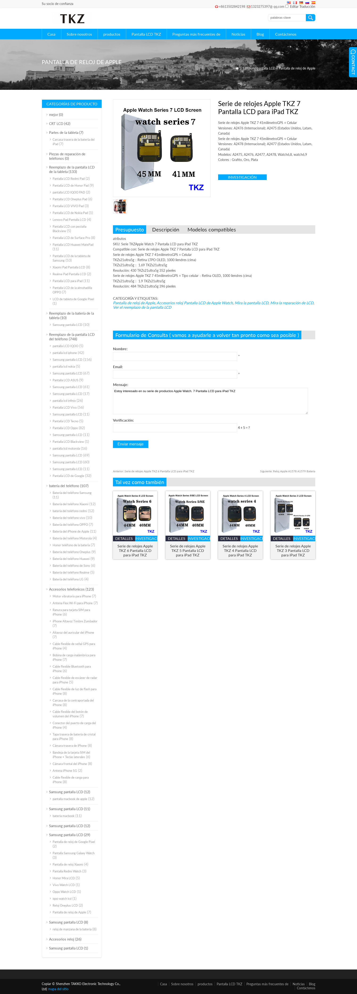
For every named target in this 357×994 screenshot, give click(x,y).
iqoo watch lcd (62, 898)
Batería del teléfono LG (68, 579)
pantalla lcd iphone (65, 353)
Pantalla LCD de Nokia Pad (70, 213)
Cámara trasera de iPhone (70, 746)
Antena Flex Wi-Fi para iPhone (73, 603)
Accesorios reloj (170, 302)
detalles (124, 538)
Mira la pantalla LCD (251, 302)
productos (111, 34)
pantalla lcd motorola (66, 448)
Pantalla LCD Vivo (65, 407)
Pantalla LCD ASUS (65, 380)
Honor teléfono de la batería (71, 545)
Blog (260, 34)
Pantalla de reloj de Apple (297, 68)
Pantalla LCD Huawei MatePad (73, 244)
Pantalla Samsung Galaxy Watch (74, 853)
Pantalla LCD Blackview (68, 442)
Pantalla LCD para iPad (68, 281)
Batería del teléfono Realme (71, 572)
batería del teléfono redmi (70, 511)
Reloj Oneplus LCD (65, 905)
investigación (242, 177)
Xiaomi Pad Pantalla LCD (69, 267)
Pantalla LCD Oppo (65, 428)
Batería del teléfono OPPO (70, 524)
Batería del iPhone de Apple (71, 531)
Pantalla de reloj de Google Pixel (74, 842)
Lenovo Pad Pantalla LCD (69, 220)
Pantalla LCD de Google (68, 476)
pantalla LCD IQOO (65, 346)
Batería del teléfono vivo (69, 518)
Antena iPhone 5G (65, 770)
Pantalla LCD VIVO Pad (68, 206)
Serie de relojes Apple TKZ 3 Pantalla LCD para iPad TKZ (293, 550)
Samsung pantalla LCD (259, 68)
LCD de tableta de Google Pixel (73, 299)
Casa (51, 34)
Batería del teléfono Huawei (71, 559)
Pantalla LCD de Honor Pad (71, 185)
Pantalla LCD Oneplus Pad (70, 199)
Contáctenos (285, 34)
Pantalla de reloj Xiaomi (68, 864)
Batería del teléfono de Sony (71, 565)
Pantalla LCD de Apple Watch (208, 302)
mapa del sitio (58, 989)
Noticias (238, 34)
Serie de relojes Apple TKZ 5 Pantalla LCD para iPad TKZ (187, 550)
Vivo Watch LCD (64, 885)
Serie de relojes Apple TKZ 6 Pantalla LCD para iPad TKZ (153, 471)
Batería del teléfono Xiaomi (70, 504)
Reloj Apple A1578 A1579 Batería (287, 471)
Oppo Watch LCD (64, 892)
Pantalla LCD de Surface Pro (71, 238)
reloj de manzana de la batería (72, 929)
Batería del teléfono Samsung (72, 493)
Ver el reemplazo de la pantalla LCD (142, 307)
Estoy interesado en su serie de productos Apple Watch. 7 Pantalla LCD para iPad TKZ (210, 401)
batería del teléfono (64, 486)
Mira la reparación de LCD (291, 302)
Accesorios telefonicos (67, 589)
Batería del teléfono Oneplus (72, 552)
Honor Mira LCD (64, 878)
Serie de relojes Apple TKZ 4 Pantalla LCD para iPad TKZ (240, 550)
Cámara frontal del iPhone (70, 764)
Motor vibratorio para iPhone (72, 596)
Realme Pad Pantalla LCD (69, 274)
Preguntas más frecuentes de (196, 34)
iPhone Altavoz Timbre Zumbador (75, 621)
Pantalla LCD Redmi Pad (69, 179)
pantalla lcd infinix (64, 401)
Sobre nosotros (79, 34)
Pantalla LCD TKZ (146, 34)
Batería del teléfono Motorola (72, 538)
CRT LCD (56, 123)
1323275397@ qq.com (267, 6)
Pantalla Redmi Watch (67, 871)
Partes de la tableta (63, 132)
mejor (53, 114)
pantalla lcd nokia (64, 366)
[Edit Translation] (286, 6)
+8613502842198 (232, 6)
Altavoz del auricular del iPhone (73, 632)
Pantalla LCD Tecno (65, 421)
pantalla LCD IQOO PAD (69, 192)
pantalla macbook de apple (70, 799)
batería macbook (64, 816)
